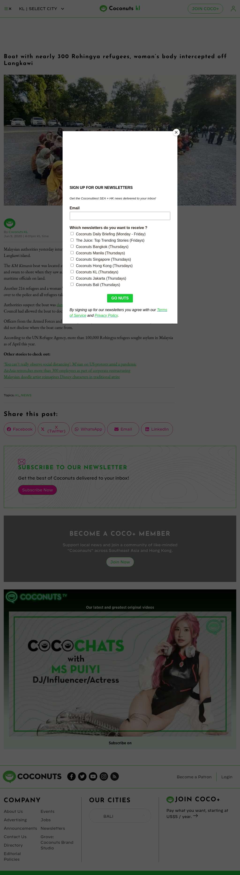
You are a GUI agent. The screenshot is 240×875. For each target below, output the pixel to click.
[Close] (176, 132)
